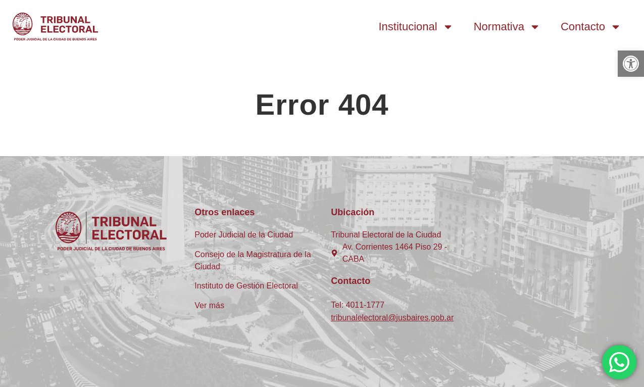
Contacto (591, 26)
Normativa (507, 26)
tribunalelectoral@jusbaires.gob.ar (392, 317)
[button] (631, 64)
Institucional (416, 26)
